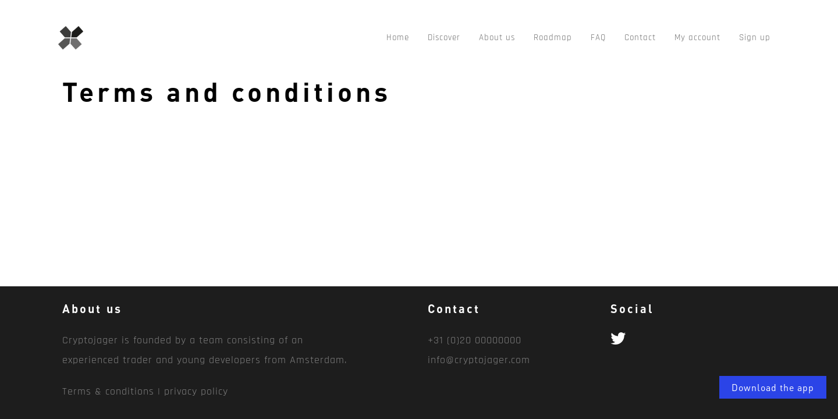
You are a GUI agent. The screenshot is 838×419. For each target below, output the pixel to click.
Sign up (754, 37)
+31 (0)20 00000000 (474, 340)
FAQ (598, 37)
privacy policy (196, 391)
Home (397, 37)
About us (497, 37)
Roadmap (553, 37)
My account (697, 37)
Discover (444, 37)
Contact (640, 37)
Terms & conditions (108, 391)
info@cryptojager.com (479, 360)
